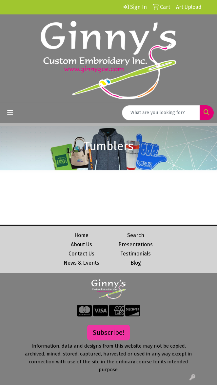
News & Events (81, 263)
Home (81, 235)
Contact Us (81, 254)
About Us (81, 244)
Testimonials (135, 254)
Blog (135, 263)
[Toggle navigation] (10, 112)
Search (135, 235)
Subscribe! (108, 332)
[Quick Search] (161, 112)
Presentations (135, 244)
